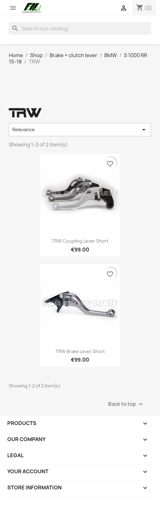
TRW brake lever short (80, 351)
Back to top (126, 404)
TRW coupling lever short (80, 241)
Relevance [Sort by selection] (80, 129)
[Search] (80, 28)
